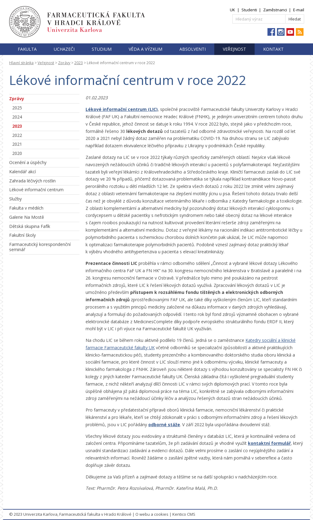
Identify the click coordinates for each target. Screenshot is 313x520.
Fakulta (27, 49)
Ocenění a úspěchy (27, 162)
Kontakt (273, 49)
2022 (17, 135)
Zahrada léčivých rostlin (32, 181)
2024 (17, 117)
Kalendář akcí (22, 171)
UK (232, 10)
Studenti (249, 10)
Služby (15, 199)
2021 (17, 144)
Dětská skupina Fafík (29, 226)
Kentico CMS (183, 514)
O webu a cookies (151, 514)
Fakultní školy (22, 235)
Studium (102, 49)
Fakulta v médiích (26, 208)
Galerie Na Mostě (26, 217)
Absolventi (192, 49)
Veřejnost (234, 49)
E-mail (298, 10)
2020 (17, 153)
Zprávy (64, 62)
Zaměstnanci (275, 10)
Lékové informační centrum (36, 189)
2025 (17, 108)
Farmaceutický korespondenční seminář (40, 246)
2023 (78, 62)
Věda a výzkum (145, 49)
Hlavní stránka (21, 62)
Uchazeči (64, 49)
